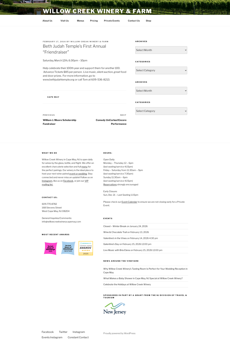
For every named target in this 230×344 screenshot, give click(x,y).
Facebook (68, 180)
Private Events (113, 20)
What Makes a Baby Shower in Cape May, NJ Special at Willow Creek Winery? (143, 278)
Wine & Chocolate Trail (115, 232)
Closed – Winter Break (114, 226)
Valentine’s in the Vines (115, 238)
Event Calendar (129, 201)
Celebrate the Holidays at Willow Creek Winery (127, 284)
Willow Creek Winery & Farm (97, 11)
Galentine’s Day (111, 244)
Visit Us (66, 20)
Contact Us (134, 20)
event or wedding (78, 173)
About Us (48, 20)
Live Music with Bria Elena (116, 250)
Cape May (53, 97)
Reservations (110, 184)
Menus (80, 20)
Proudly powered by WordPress (119, 333)
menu (84, 166)
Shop (148, 20)
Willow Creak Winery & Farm (89, 41)
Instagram (47, 180)
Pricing (94, 20)
